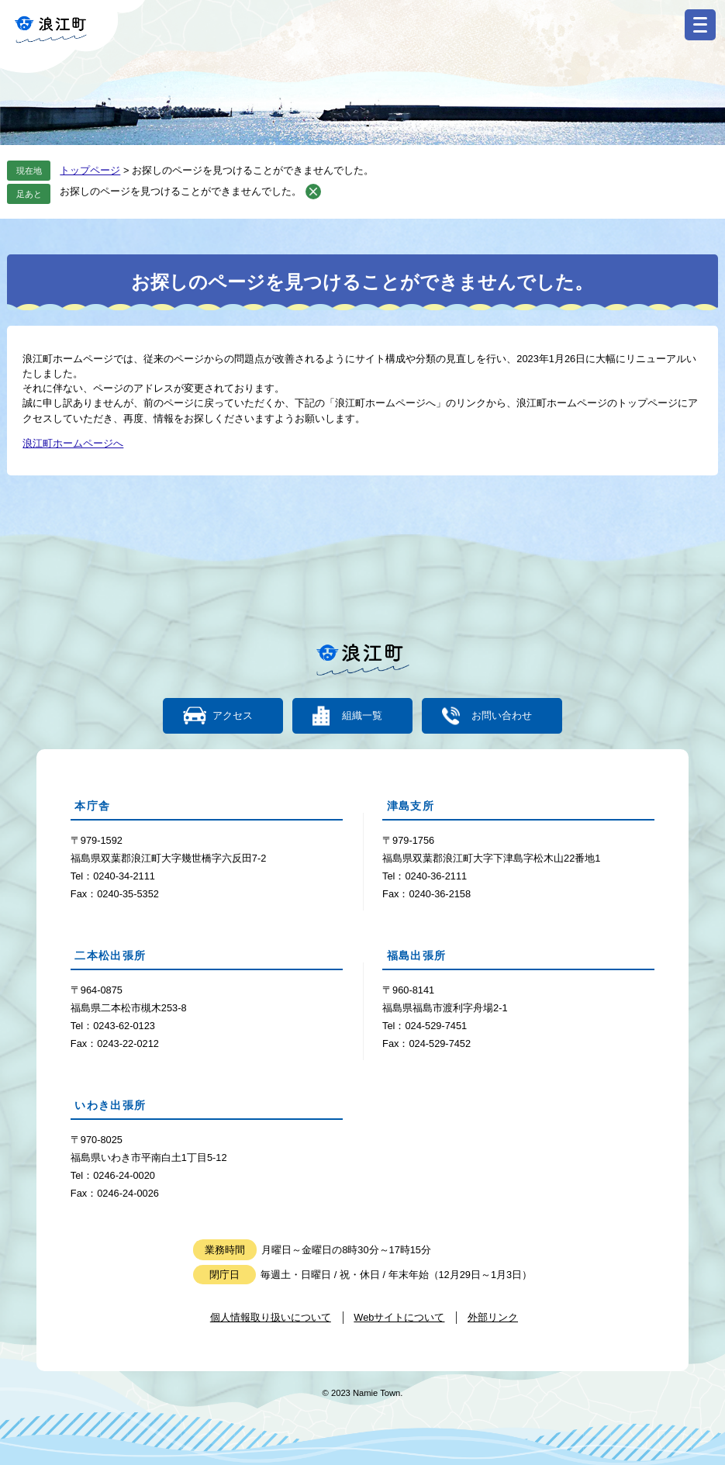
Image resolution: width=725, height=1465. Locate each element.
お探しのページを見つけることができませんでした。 (181, 191)
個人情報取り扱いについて (270, 1317)
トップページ (90, 170)
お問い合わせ (501, 716)
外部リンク (493, 1317)
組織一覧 (362, 716)
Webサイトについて (399, 1317)
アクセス (232, 716)
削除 (313, 191)
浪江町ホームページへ (72, 443)
